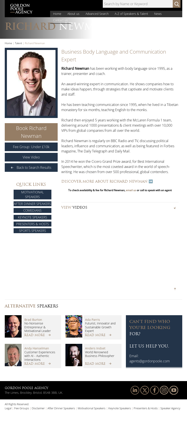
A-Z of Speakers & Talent (131, 14)
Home (57, 14)
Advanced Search (97, 14)
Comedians (32, 210)
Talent (18, 43)
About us (73, 14)
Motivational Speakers (32, 194)
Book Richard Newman (31, 131)
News (158, 14)
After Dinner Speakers (32, 204)
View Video (31, 157)
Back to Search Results (31, 167)
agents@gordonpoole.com (149, 361)
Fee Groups (21, 408)
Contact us (60, 20)
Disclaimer (38, 408)
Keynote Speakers (32, 217)
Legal (8, 408)
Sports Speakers (32, 230)
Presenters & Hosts (32, 224)
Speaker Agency (170, 408)
